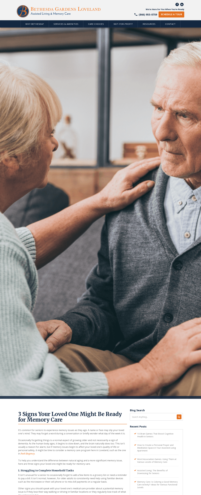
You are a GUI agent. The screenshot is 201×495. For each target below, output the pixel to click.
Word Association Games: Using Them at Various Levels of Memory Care (156, 460)
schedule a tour (171, 14)
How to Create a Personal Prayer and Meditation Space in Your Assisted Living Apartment (156, 448)
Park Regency (27, 453)
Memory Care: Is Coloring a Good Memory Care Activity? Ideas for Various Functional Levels (157, 484)
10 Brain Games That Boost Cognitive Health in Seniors (155, 435)
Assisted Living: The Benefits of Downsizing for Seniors (152, 472)
